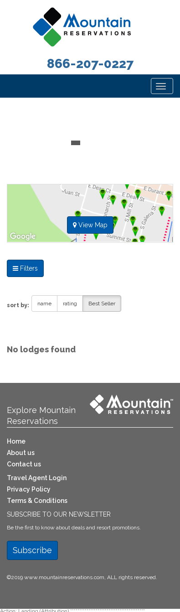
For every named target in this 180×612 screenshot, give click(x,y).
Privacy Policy (29, 489)
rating (70, 303)
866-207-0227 (90, 63)
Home (16, 441)
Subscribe (32, 550)
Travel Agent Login (37, 477)
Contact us (24, 464)
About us (21, 452)
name (44, 303)
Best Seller (101, 303)
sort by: (18, 305)
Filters (25, 268)
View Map (90, 225)
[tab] (90, 217)
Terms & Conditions (37, 500)
